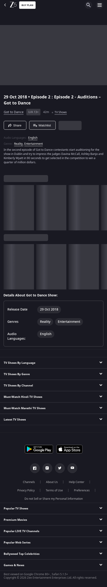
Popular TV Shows (16, 508)
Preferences (82, 490)
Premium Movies (15, 519)
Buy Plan (27, 5)
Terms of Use (54, 490)
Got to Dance (14, 112)
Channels (29, 482)
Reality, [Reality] (18, 144)
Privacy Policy (26, 490)
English (32, 138)
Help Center (76, 482)
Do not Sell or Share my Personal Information (53, 499)
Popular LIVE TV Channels (21, 531)
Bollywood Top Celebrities (22, 553)
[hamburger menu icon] (99, 5)
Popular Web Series (17, 542)
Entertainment (33, 144)
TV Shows (61, 112)
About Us (52, 482)
